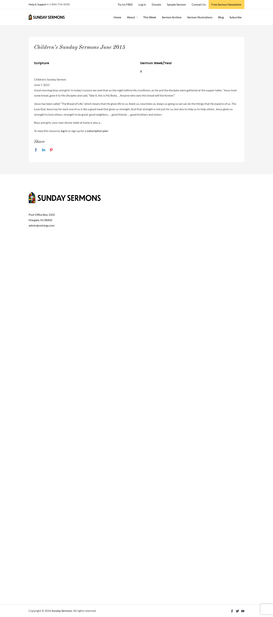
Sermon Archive (171, 17)
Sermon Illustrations (199, 17)
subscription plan (97, 130)
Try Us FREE (125, 4)
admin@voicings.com (41, 225)
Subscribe (235, 17)
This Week (149, 17)
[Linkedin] (43, 150)
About (131, 17)
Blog (221, 17)
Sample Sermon (176, 4)
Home (117, 17)
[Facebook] (36, 150)
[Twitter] (237, 611)
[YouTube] (242, 611)
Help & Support (38, 4)
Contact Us (199, 4)
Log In (142, 4)
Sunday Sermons (62, 610)
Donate (156, 4)
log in (64, 130)
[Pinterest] (51, 150)
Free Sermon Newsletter (226, 4)
